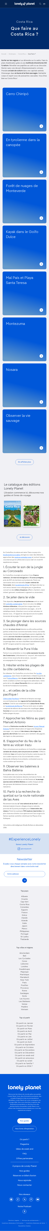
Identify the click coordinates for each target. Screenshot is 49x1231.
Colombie (24, 907)
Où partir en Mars (24, 1029)
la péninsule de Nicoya (14, 706)
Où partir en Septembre (24, 1045)
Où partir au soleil (24, 1061)
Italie (24, 923)
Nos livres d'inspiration (24, 1129)
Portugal (24, 934)
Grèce (24, 915)
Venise (24, 1004)
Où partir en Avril (24, 1031)
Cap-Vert (24, 902)
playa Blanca (12, 678)
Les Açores (24, 999)
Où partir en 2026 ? (24, 1066)
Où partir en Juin (24, 1037)
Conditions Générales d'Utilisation (13, 1223)
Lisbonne (24, 964)
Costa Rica (24, 21)
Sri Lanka (24, 937)
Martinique (24, 975)
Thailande (24, 939)
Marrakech (24, 977)
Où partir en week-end (24, 1055)
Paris (24, 983)
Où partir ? (24, 1140)
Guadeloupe (24, 969)
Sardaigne (24, 993)
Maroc (24, 929)
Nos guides (24, 1121)
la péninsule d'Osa (22, 585)
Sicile (24, 996)
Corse (24, 961)
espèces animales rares (23, 557)
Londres (24, 967)
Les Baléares (24, 1001)
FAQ (25, 1154)
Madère (24, 1007)
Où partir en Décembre (24, 1053)
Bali (24, 956)
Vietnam (24, 1009)
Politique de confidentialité (30, 1220)
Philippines (24, 931)
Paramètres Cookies (24, 1226)
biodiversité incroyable (11, 555)
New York (24, 980)
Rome (24, 991)
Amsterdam (25, 953)
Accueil (3, 54)
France (24, 913)
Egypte (24, 910)
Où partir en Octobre (24, 1047)
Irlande (25, 918)
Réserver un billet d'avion (24, 1176)
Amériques (12, 54)
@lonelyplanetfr (24, 849)
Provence (24, 988)
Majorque (25, 972)
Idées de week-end (24, 1149)
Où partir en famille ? (24, 1063)
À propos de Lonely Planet (24, 1166)
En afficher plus (24, 462)
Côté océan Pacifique (11, 698)
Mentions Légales (13, 1220)
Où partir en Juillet (24, 1039)
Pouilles (24, 985)
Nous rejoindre (24, 1180)
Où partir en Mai (24, 1034)
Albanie (24, 896)
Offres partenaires (24, 1159)
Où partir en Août (24, 1042)
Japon (24, 926)
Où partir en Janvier (24, 1023)
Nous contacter (24, 1185)
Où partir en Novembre (25, 1050)
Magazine (24, 1144)
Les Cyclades (24, 958)
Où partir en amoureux (24, 1058)
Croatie (24, 899)
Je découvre (25, 537)
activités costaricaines (14, 604)
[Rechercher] (40, 4)
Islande (24, 921)
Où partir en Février (24, 1026)
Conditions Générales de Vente (35, 1223)
